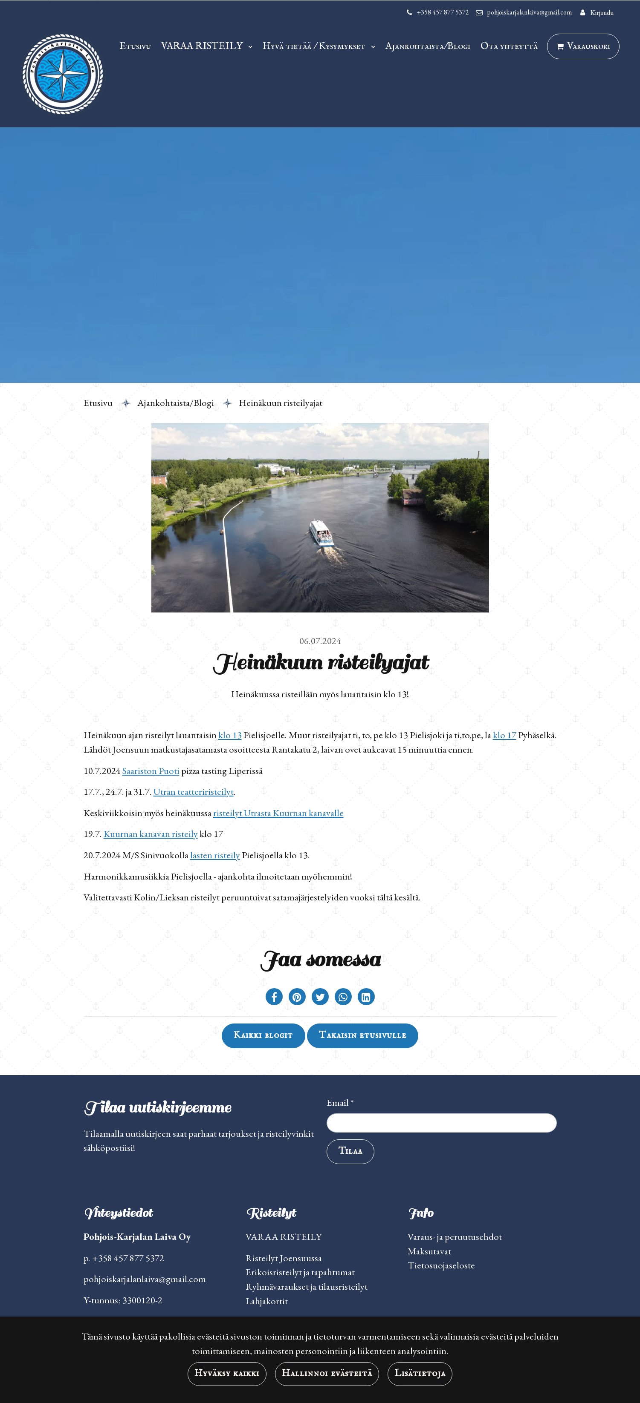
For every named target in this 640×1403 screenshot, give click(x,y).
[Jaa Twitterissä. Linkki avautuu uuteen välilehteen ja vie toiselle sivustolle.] (321, 997)
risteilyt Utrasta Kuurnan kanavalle (278, 812)
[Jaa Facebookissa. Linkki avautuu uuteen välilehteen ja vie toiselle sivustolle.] (275, 997)
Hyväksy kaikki (227, 1374)
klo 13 (230, 734)
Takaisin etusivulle (362, 1035)
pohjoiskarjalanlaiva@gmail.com (529, 12)
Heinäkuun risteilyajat (280, 402)
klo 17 (504, 734)
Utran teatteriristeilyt (193, 791)
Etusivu (135, 46)
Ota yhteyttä (509, 46)
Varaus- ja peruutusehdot (455, 1236)
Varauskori (588, 46)
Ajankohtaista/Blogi (427, 46)
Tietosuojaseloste (441, 1265)
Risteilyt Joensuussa (284, 1257)
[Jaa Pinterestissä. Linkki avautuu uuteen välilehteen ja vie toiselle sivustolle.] (298, 997)
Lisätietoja (420, 1374)
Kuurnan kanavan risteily (151, 833)
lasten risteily (215, 854)
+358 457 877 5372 (443, 12)
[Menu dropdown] (248, 46)
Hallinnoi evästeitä (327, 1374)
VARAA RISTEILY (203, 46)
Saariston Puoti (151, 770)
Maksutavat (429, 1251)
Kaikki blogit (263, 1035)
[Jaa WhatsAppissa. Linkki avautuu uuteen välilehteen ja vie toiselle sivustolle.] (344, 997)
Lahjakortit (267, 1300)
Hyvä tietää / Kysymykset (315, 46)
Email (340, 1102)
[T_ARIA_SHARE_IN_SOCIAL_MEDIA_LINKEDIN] (366, 997)
